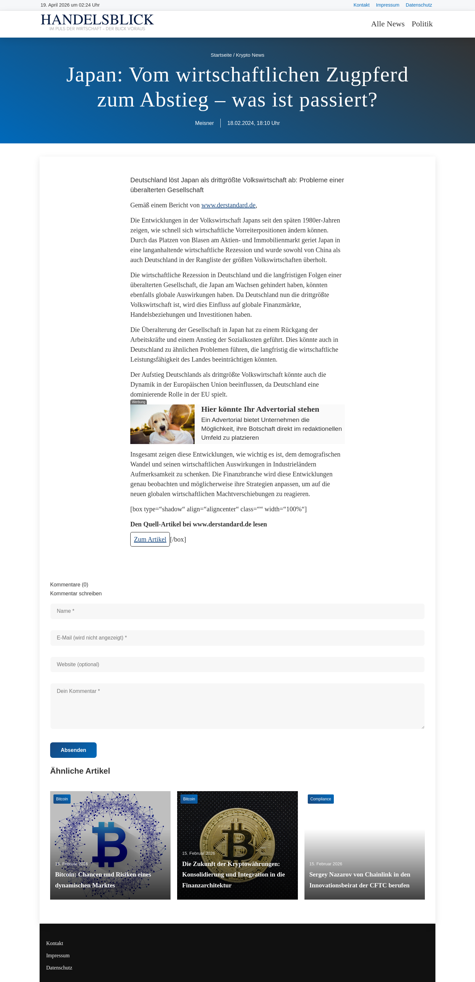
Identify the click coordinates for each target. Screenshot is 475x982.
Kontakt (362, 5)
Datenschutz (419, 5)
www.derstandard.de (229, 205)
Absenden (73, 750)
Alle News (388, 23)
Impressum (387, 5)
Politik (422, 23)
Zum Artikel (150, 539)
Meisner (204, 123)
